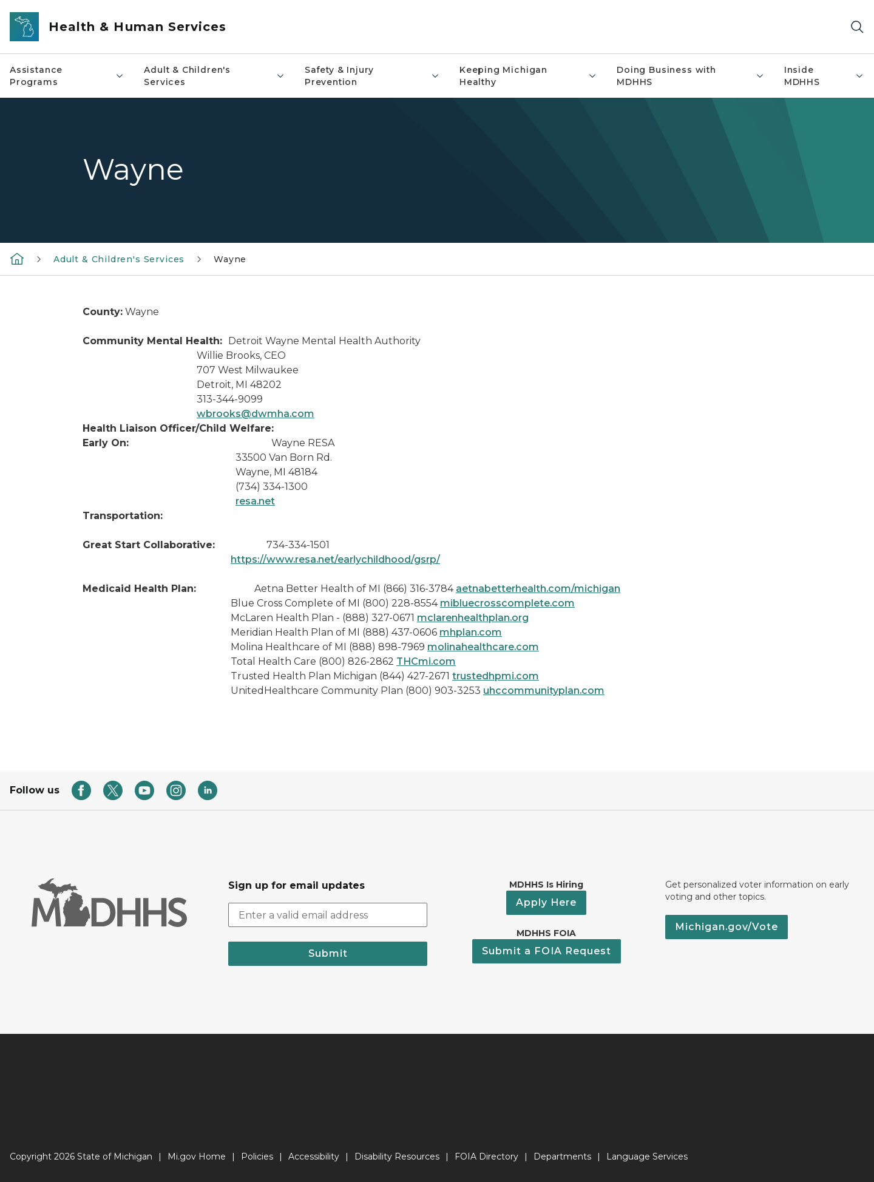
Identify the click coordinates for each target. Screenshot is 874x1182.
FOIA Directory (486, 1156)
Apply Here (546, 902)
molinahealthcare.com (483, 647)
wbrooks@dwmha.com (255, 413)
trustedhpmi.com (495, 676)
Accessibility (313, 1156)
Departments (562, 1156)
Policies (257, 1156)
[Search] (857, 27)
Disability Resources (396, 1156)
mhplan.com (470, 632)
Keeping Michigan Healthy (528, 75)
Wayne (230, 259)
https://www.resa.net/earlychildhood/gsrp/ (335, 559)
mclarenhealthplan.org (473, 617)
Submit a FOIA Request (546, 951)
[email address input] (327, 915)
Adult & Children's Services (214, 75)
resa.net (255, 501)
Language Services (647, 1156)
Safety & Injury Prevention (372, 75)
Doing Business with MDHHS (691, 75)
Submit (328, 953)
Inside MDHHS (824, 75)
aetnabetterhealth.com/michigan (538, 588)
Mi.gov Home (197, 1156)
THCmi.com (426, 661)
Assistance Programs (67, 75)
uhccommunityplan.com (544, 690)
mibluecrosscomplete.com (507, 603)
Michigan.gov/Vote (726, 926)
